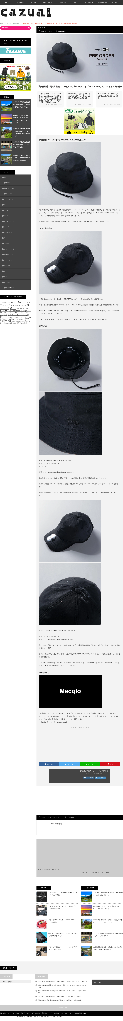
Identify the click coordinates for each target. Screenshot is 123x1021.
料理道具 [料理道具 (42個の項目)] (18, 321)
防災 (5, 276)
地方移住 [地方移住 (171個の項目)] (6, 321)
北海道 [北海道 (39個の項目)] (18, 319)
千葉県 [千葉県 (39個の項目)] (21, 319)
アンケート (7, 205)
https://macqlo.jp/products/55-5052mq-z (60, 472)
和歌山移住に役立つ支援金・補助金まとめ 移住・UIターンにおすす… (107, 907)
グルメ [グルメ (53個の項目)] (27, 308)
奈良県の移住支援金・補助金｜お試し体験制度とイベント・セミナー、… (107, 921)
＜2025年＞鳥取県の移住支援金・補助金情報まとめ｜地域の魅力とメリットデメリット (21, 104)
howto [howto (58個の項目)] (12, 302)
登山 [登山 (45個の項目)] (5, 323)
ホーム (7, 2)
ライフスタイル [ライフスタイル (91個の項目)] (14, 315)
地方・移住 (20, 2)
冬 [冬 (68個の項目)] (15, 319)
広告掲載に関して (37, 1013)
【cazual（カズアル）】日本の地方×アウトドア (98, 1018)
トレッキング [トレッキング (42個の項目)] (15, 312)
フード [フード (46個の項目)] (5, 315)
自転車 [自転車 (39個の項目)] (14, 323)
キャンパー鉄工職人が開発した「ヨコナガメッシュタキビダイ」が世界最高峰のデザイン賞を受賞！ (109, 96)
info (5, 177)
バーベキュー (10, 287)
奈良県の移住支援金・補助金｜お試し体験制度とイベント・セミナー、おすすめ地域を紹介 (21, 132)
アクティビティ (102, 2)
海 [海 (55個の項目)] (29, 321)
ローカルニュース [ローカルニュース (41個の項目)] (12, 317)
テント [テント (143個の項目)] (28, 310)
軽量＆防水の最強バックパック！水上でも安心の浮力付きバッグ (63, 935)
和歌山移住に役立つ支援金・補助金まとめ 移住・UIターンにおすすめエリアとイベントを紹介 (21, 119)
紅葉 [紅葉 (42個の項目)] (8, 323)
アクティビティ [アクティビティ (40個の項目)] (15, 305)
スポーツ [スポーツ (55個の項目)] (22, 311)
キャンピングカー (9, 221)
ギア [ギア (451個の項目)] (13, 308)
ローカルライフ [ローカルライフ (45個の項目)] (21, 317)
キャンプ (6, 227)
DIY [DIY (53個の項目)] (9, 302)
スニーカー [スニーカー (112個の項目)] (14, 311)
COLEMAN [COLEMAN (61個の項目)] (3, 302)
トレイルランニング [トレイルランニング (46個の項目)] (5, 312)
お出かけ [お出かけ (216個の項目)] (19, 302)
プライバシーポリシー (14, 1013)
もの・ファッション (61, 2)
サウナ (8, 182)
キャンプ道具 (10, 193)
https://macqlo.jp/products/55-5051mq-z (60, 639)
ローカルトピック (47, 2)
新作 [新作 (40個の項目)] (21, 321)
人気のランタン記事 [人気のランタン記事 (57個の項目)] (8, 319)
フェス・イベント (116, 2)
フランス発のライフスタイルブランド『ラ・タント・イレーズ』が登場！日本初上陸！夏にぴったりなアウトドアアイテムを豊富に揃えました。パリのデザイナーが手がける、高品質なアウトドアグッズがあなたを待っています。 (50, 98)
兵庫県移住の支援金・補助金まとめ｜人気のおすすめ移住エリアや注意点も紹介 (21, 158)
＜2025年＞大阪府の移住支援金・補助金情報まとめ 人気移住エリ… (108, 935)
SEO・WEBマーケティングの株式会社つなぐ (73, 1013)
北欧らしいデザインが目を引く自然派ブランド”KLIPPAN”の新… (63, 907)
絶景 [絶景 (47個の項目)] (11, 323)
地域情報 (56, 1013)
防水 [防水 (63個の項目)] (25, 323)
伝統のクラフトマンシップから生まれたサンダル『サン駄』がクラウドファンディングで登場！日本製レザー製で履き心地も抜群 (79, 96)
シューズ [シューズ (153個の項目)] (4, 310)
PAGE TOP (61, 1007)
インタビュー (89, 2)
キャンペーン (8, 232)
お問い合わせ (26, 1013)
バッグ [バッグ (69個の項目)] (21, 312)
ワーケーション (8, 260)
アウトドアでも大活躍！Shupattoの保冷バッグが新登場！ (63, 921)
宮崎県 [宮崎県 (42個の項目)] (13, 321)
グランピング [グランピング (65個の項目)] (20, 308)
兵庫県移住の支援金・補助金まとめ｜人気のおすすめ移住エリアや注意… (107, 948)
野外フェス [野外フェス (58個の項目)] (20, 323)
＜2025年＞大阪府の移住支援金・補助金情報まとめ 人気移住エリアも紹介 (21, 144)
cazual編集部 (61, 31)
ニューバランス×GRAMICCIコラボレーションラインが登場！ (62, 894)
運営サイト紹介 (47, 1013)
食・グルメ (34, 2)
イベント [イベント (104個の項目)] (23, 305)
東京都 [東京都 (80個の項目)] (25, 321)
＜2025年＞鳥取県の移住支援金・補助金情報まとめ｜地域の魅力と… (108, 894)
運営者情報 (3, 1013)
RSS (99, 982)
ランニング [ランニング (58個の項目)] (24, 315)
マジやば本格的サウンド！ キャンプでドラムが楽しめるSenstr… (63, 948)
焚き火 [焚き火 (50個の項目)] (2, 323)
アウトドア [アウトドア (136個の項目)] (5, 305)
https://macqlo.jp (62, 722)
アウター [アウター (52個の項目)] (27, 302)
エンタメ (6, 216)
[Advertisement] (79, 801)
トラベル (75, 2)
